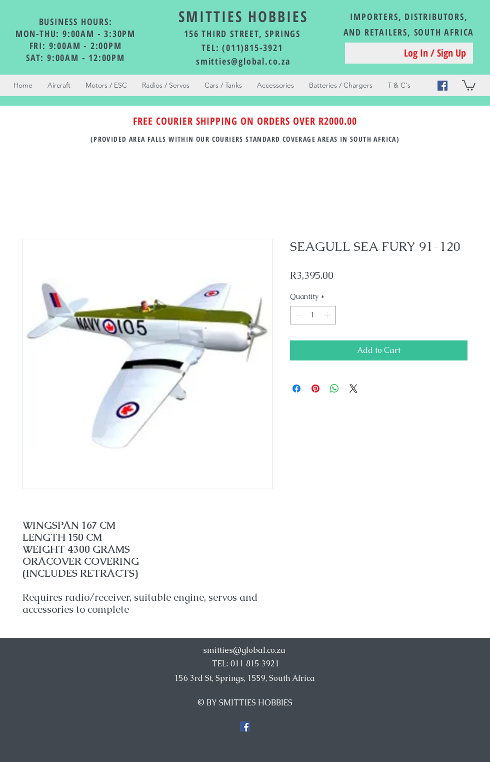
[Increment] (328, 315)
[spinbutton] (313, 315)
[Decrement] (298, 315)
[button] (469, 85)
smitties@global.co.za (243, 61)
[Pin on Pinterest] (316, 389)
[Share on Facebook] (296, 389)
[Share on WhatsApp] (334, 389)
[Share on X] (354, 389)
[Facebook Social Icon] (443, 86)
